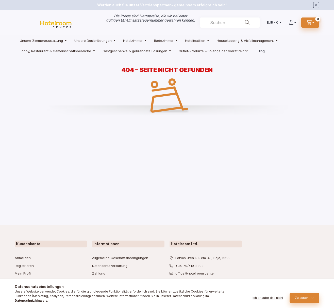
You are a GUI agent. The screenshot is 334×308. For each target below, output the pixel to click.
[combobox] (230, 22)
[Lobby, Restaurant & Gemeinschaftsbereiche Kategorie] (56, 51)
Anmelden (23, 258)
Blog (261, 51)
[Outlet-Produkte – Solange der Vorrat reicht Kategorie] (213, 51)
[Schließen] (316, 5)
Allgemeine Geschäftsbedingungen (120, 258)
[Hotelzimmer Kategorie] (133, 40)
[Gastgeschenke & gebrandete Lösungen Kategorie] (135, 51)
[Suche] (247, 22)
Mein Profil (23, 273)
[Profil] (292, 22)
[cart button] (310, 22)
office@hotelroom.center (195, 273)
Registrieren (24, 266)
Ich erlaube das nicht (268, 298)
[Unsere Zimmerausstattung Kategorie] (42, 40)
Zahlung (98, 273)
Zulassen (302, 298)
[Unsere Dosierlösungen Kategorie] (93, 40)
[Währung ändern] (273, 22)
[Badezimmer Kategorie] (164, 40)
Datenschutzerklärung (109, 266)
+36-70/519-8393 (189, 266)
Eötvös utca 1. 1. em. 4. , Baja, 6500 (202, 258)
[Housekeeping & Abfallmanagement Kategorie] (246, 40)
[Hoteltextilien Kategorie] (196, 40)
